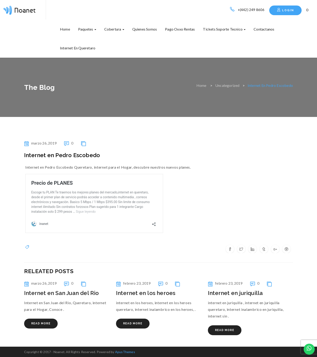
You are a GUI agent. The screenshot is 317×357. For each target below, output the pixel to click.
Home (65, 29)
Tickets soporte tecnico (224, 29)
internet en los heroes (145, 293)
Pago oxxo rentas (180, 29)
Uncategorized (227, 85)
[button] (307, 10)
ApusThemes (125, 352)
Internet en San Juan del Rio (61, 293)
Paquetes (87, 29)
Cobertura (114, 29)
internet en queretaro (77, 48)
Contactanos (264, 29)
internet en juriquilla (235, 293)
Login (285, 10)
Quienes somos (144, 29)
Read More (41, 323)
